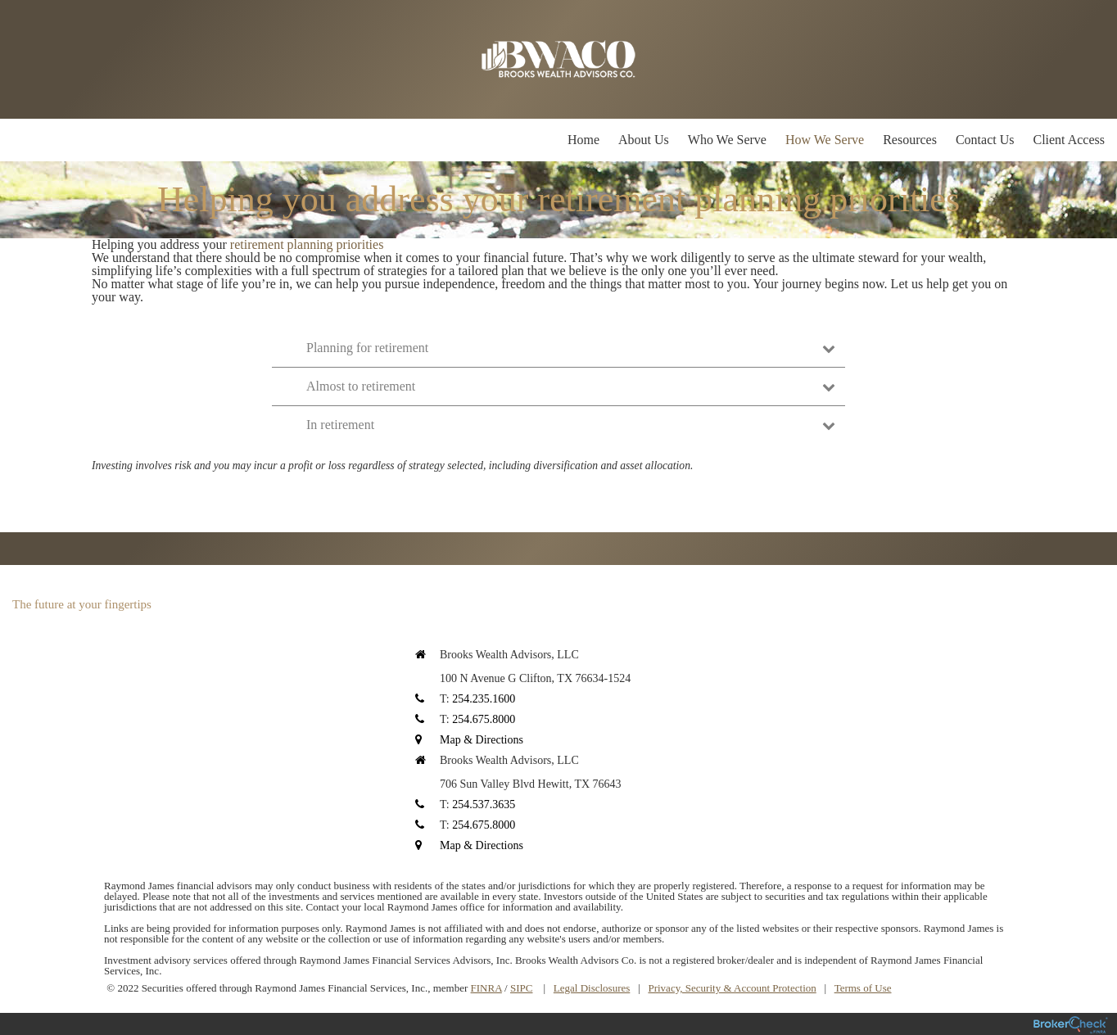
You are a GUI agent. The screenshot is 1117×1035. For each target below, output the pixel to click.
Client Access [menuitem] (1069, 140)
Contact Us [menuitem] (985, 140)
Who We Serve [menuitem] (727, 140)
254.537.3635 (483, 804)
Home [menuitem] (583, 140)
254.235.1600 (483, 699)
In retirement (570, 425)
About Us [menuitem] (643, 140)
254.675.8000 (483, 719)
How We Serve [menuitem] (824, 140)
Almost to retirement (570, 386)
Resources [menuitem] (910, 140)
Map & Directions (481, 740)
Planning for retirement (570, 348)
